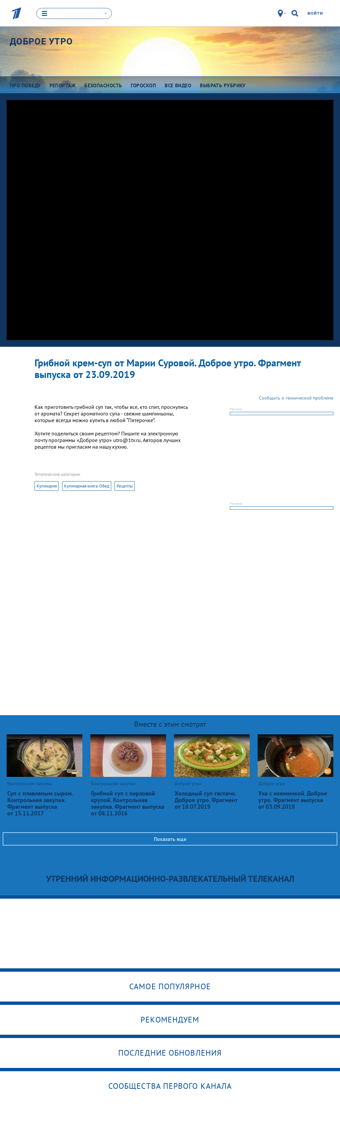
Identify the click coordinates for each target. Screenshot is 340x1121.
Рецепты (125, 485)
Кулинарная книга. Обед (86, 485)
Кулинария (47, 485)
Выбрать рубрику (223, 85)
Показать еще (170, 838)
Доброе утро (41, 41)
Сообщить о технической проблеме (296, 398)
